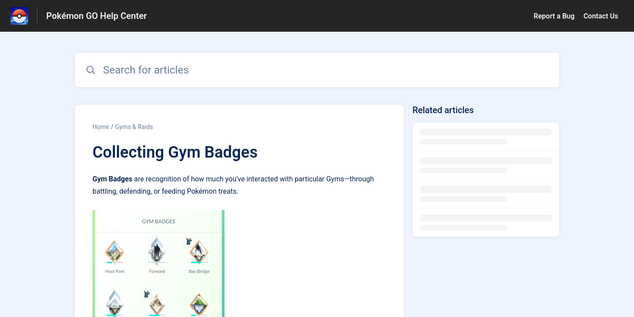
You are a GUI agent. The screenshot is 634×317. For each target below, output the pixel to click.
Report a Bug (554, 16)
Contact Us (600, 16)
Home (100, 126)
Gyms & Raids (134, 126)
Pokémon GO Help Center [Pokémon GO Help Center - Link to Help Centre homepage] (96, 16)
